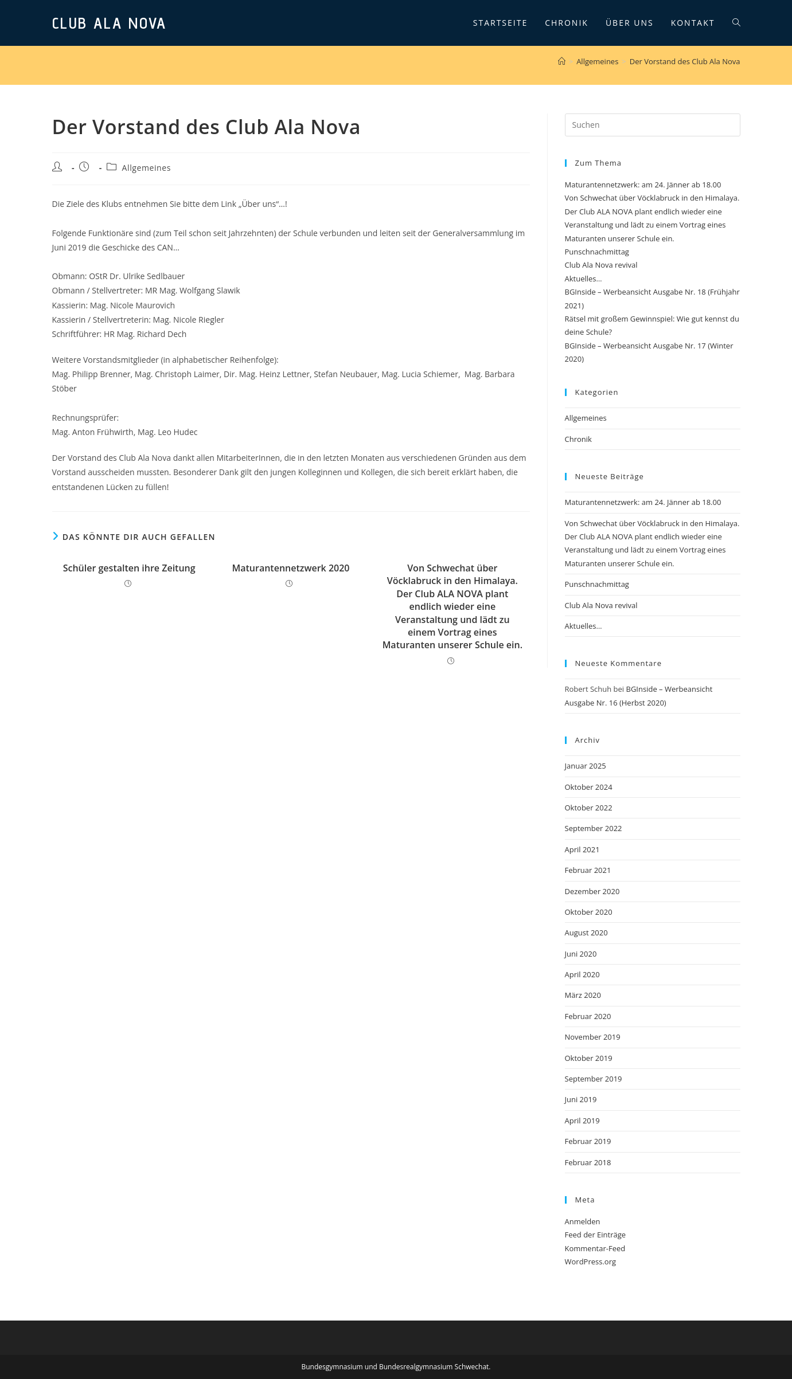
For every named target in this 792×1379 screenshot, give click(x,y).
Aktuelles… (583, 278)
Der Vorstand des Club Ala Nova (685, 61)
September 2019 (593, 1079)
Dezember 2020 (592, 891)
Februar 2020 (588, 1016)
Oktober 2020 (588, 912)
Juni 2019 (581, 1099)
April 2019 (582, 1120)
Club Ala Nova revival (601, 265)
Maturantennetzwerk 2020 (290, 568)
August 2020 (586, 932)
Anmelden (582, 1221)
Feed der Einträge (595, 1234)
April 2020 (582, 974)
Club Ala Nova (109, 22)
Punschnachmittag (597, 251)
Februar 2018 (588, 1162)
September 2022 (593, 828)
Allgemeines (146, 167)
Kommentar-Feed (595, 1248)
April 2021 (582, 849)
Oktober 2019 (588, 1058)
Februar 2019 (588, 1141)
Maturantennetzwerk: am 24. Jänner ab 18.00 (643, 184)
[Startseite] (561, 61)
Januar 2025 (585, 766)
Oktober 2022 (588, 807)
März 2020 (583, 995)
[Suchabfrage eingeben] (652, 124)
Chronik (578, 439)
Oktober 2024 (588, 787)
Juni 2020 (581, 954)
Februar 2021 (588, 870)
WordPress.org (591, 1261)
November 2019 (593, 1037)
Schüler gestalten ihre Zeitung (129, 568)
